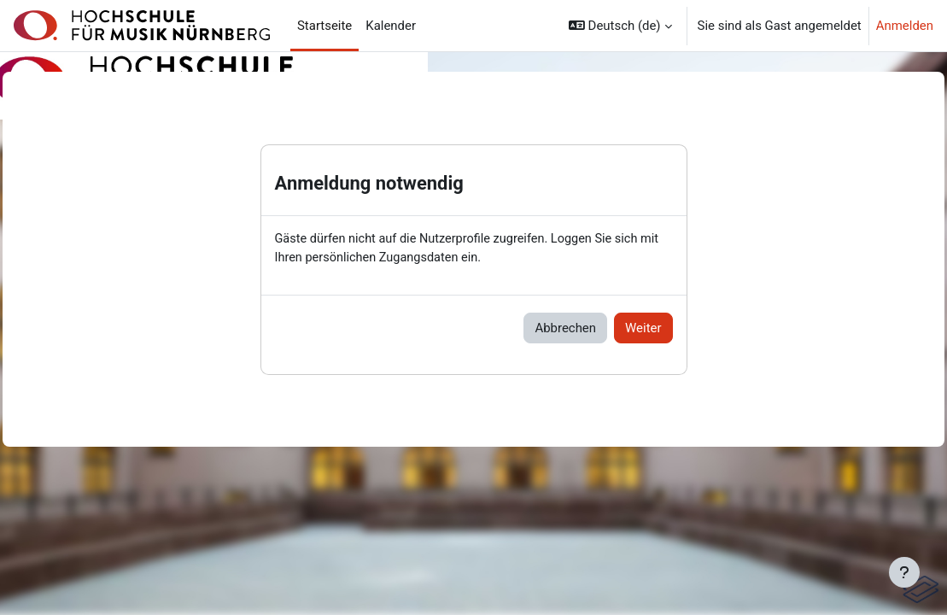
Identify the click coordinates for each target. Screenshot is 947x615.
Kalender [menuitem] (390, 25)
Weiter (643, 329)
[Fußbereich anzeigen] (904, 572)
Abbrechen (565, 329)
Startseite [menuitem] (324, 25)
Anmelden (904, 25)
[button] (620, 25)
